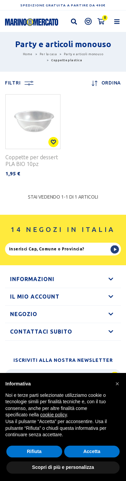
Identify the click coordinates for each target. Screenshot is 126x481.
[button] (117, 383)
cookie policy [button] (53, 414)
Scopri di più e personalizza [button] (63, 467)
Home (28, 54)
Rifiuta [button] (34, 451)
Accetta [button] (91, 451)
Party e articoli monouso (83, 54)
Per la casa (48, 54)
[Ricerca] (63, 249)
